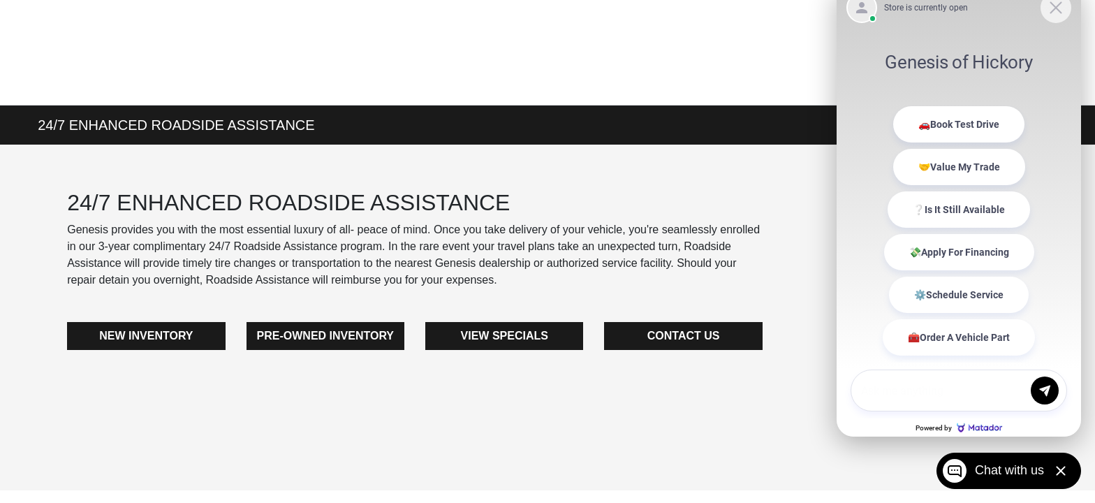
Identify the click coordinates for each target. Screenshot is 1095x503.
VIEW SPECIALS (504, 336)
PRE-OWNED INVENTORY (325, 336)
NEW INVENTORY (146, 336)
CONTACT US (683, 336)
